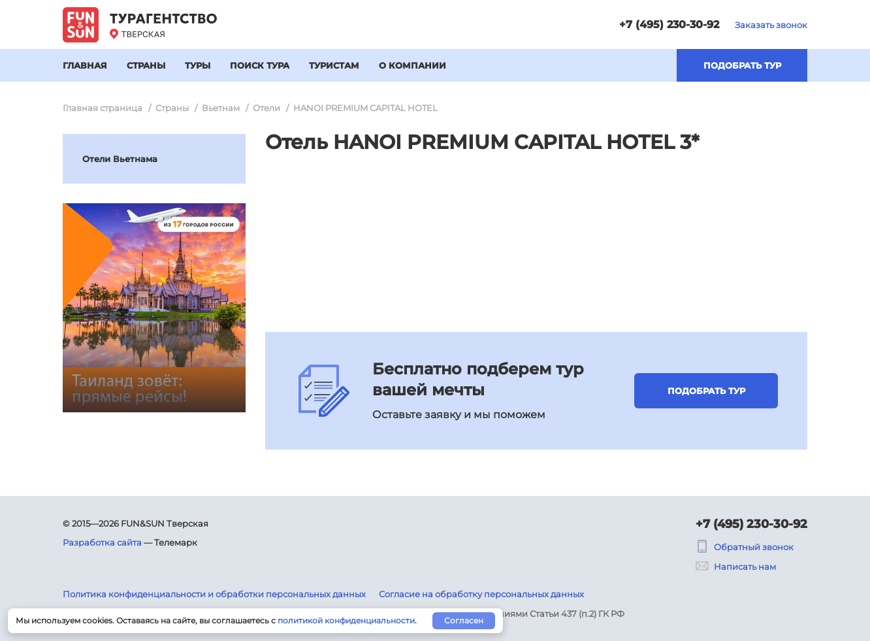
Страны (146, 65)
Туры (197, 65)
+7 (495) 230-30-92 (669, 24)
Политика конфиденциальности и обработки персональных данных (214, 594)
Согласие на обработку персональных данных (481, 594)
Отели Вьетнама (119, 159)
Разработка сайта (102, 542)
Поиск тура (259, 65)
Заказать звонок (771, 25)
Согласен (463, 620)
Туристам (334, 65)
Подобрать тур (742, 65)
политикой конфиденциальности (346, 620)
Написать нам (736, 566)
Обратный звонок (745, 547)
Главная (85, 65)
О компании (412, 65)
